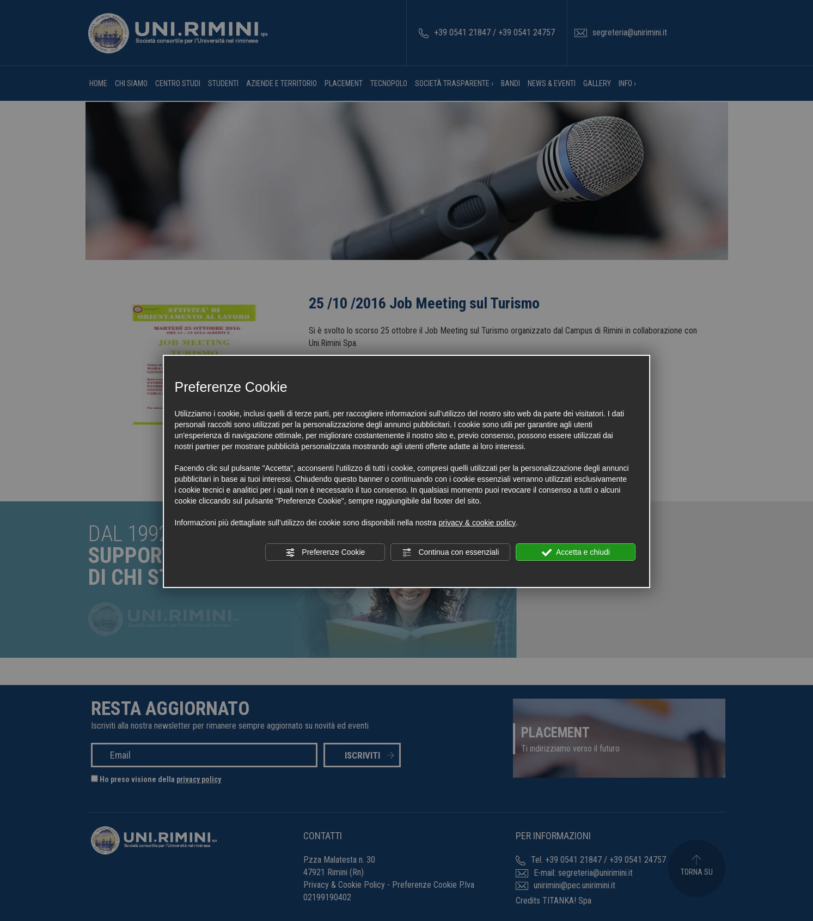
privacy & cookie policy (477, 522)
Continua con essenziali (450, 553)
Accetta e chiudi (576, 553)
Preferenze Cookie (325, 553)
